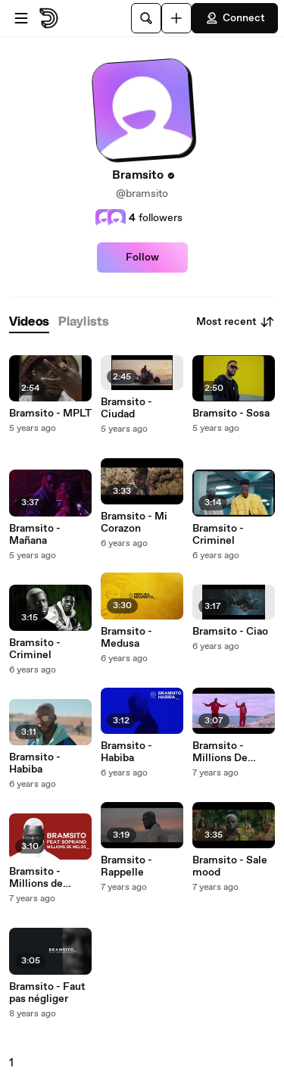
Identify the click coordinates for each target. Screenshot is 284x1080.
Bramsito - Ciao (230, 632)
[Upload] (176, 18)
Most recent (235, 321)
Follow (142, 257)
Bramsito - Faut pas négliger (47, 993)
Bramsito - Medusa (126, 638)
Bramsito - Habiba (35, 763)
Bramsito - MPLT (50, 413)
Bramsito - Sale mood (229, 866)
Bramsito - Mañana (35, 535)
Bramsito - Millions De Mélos (220, 752)
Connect (234, 18)
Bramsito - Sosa (231, 413)
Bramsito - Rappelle (126, 866)
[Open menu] (21, 18)
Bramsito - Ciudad (126, 408)
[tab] (29, 322)
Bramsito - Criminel (35, 649)
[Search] (146, 18)
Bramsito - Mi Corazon (134, 522)
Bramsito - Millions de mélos (36, 878)
